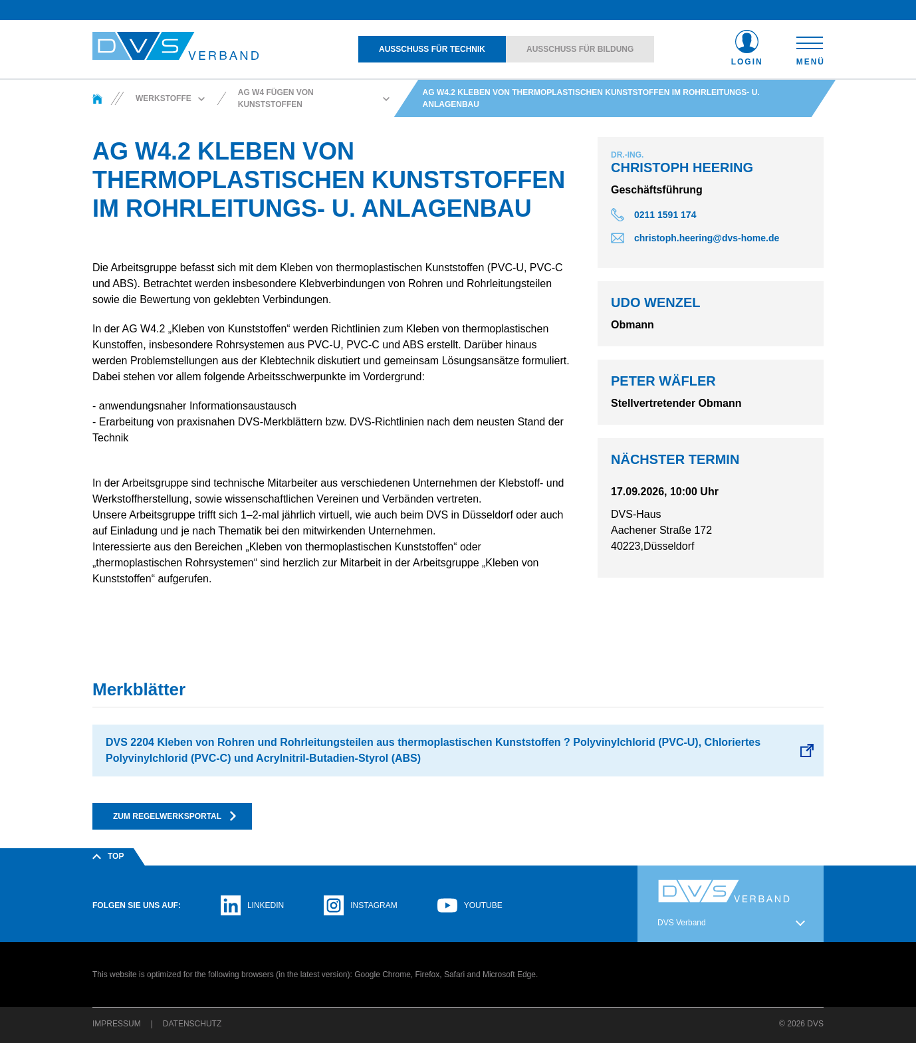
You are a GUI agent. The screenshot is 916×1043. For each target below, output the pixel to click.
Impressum (116, 1023)
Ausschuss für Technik (432, 49)
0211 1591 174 (665, 214)
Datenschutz (192, 1023)
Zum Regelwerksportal (175, 816)
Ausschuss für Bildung (579, 49)
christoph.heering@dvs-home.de (706, 238)
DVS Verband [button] (681, 922)
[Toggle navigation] (810, 49)
